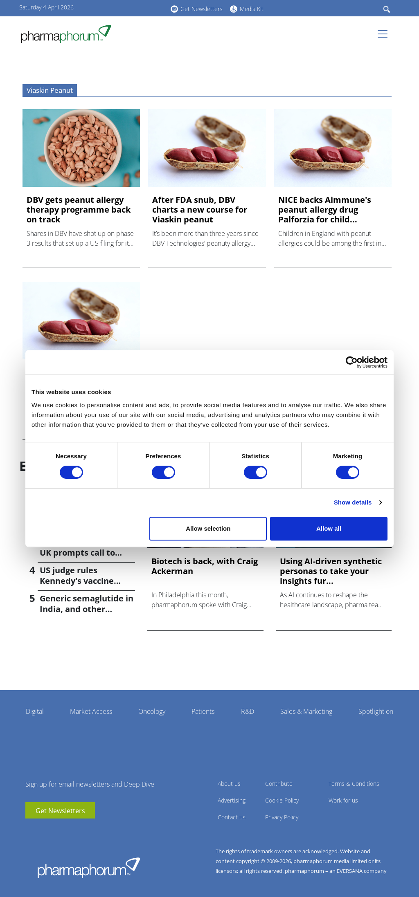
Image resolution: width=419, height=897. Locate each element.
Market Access (91, 711)
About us (229, 783)
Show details (353, 502)
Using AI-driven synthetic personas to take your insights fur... (331, 571)
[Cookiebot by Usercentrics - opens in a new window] (351, 362)
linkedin (130, 8)
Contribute (279, 783)
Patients (202, 711)
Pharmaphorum (89, 867)
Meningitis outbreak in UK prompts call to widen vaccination (86, 552)
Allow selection (208, 528)
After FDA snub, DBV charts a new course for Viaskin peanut (199, 209)
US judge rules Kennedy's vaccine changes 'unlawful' (77, 581)
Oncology (151, 711)
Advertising (232, 800)
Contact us (232, 817)
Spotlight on (375, 711)
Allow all (328, 528)
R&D (247, 711)
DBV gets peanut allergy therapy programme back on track (79, 209)
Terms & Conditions (354, 783)
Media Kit (252, 9)
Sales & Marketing (306, 711)
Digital (35, 711)
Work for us (343, 800)
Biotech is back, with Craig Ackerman (204, 566)
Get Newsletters (201, 9)
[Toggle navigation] (385, 34)
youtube (117, 8)
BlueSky (142, 8)
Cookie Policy (282, 800)
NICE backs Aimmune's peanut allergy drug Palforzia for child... (324, 209)
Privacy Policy (281, 817)
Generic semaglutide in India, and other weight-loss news (86, 609)
